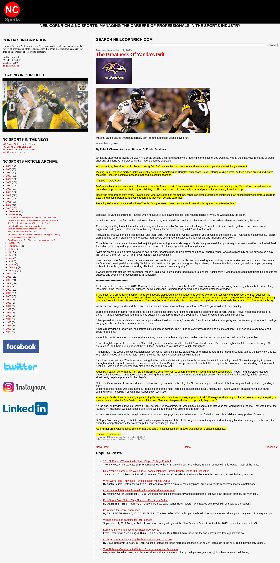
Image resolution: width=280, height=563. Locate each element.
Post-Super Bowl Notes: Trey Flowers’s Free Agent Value (135, 500)
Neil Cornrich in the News (15, 152)
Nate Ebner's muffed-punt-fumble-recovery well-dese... (33, 217)
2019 (9, 188)
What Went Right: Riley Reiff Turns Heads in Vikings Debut (136, 480)
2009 (9, 283)
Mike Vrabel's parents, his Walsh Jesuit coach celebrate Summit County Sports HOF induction (156, 471)
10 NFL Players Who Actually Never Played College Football (137, 461)
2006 (9, 293)
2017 (9, 195)
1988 (9, 332)
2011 (9, 276)
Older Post (271, 447)
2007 (9, 289)
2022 (9, 179)
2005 (9, 296)
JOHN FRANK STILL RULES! (21, 237)
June (11, 255)
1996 (9, 319)
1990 (9, 328)
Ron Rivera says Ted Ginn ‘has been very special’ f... (32, 240)
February (13, 267)
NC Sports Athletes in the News (132, 439)
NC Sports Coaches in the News (19, 149)
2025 (9, 169)
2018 (9, 192)
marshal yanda (110, 439)
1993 (9, 325)
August (12, 249)
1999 (9, 309)
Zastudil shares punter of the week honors (27, 228)
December (14, 211)
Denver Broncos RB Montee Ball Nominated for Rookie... (34, 220)
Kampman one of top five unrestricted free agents (131, 529)
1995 (9, 322)
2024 (9, 172)
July (11, 252)
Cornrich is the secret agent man (121, 510)
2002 (9, 302)
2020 (9, 185)
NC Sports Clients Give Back (17, 146)
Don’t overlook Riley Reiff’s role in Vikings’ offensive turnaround (139, 490)
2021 (9, 182)
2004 (9, 299)
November (14, 214)
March (12, 264)
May (11, 258)
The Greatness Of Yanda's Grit (130, 54)
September (14, 246)
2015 (9, 201)
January (13, 270)
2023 (9, 176)
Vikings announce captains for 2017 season (127, 519)
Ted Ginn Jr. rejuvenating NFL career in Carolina (30, 223)
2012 (9, 273)
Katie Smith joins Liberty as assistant (25, 226)
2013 (9, 208)
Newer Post (102, 447)
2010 (9, 280)
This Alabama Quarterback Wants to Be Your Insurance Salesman (140, 549)
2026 (9, 166)
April (10, 261)
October (13, 243)
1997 (9, 315)
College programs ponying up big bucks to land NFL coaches (137, 539)
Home (187, 447)
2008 (9, 286)
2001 (9, 306)
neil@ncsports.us (10, 65)
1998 (9, 312)
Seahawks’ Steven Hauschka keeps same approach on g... (35, 234)
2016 (9, 198)
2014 (9, 205)
